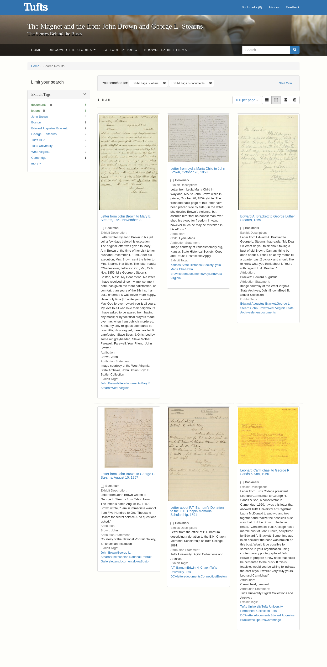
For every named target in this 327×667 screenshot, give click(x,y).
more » (36, 163)
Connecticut (208, 576)
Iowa (137, 561)
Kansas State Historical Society (192, 265)
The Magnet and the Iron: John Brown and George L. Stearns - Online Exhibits (42, 8)
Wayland (209, 273)
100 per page (247, 100)
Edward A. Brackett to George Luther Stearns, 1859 (267, 218)
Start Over (285, 83)
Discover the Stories (72, 50)
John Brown (39, 116)
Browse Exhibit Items (165, 50)
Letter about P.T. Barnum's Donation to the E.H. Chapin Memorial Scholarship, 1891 (197, 511)
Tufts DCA (38, 140)
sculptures (259, 620)
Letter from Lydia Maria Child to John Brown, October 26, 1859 (197, 170)
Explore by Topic (120, 50)
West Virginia (40, 152)
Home (36, 50)
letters (121, 383)
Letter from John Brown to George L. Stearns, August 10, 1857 (128, 475)
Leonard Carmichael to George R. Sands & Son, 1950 (265, 472)
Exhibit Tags (41, 94)
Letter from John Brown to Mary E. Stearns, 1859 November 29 (126, 218)
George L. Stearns (44, 134)
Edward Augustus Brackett (49, 128)
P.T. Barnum (178, 567)
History (274, 7)
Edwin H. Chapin (198, 567)
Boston (36, 122)
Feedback (293, 7)
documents (133, 383)
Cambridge (39, 157)
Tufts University (42, 146)
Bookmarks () (252, 7)
